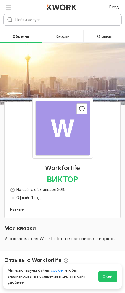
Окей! (108, 276)
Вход (114, 7)
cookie (57, 270)
